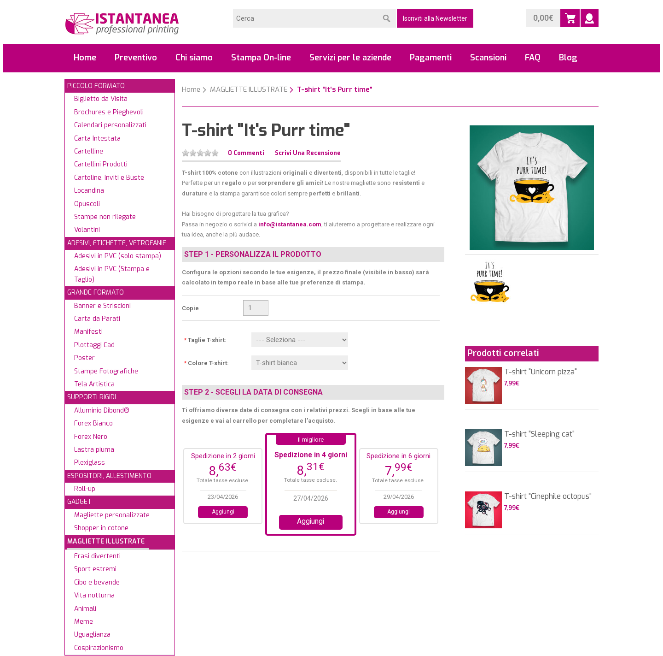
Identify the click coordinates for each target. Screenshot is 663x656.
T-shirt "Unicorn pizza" (540, 372)
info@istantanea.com (289, 224)
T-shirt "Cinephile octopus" (548, 496)
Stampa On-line (261, 57)
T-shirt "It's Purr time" (334, 89)
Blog (568, 57)
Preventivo (136, 57)
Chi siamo (194, 57)
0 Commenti (246, 153)
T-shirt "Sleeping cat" (539, 434)
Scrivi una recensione (308, 153)
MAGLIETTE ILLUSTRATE (248, 89)
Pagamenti (431, 57)
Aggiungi (223, 511)
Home (85, 57)
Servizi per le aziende (350, 57)
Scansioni (488, 57)
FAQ (533, 57)
